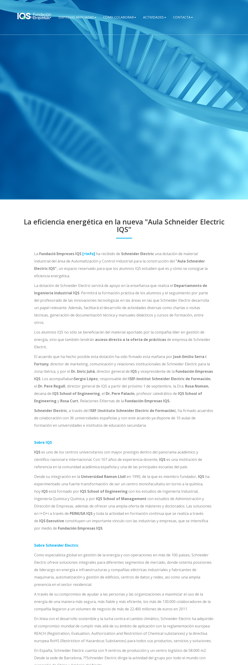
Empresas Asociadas (77, 17)
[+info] (88, 253)
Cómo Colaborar (119, 17)
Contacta (183, 17)
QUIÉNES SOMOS (37, 17)
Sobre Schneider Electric (56, 545)
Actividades (154, 17)
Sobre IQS (43, 442)
